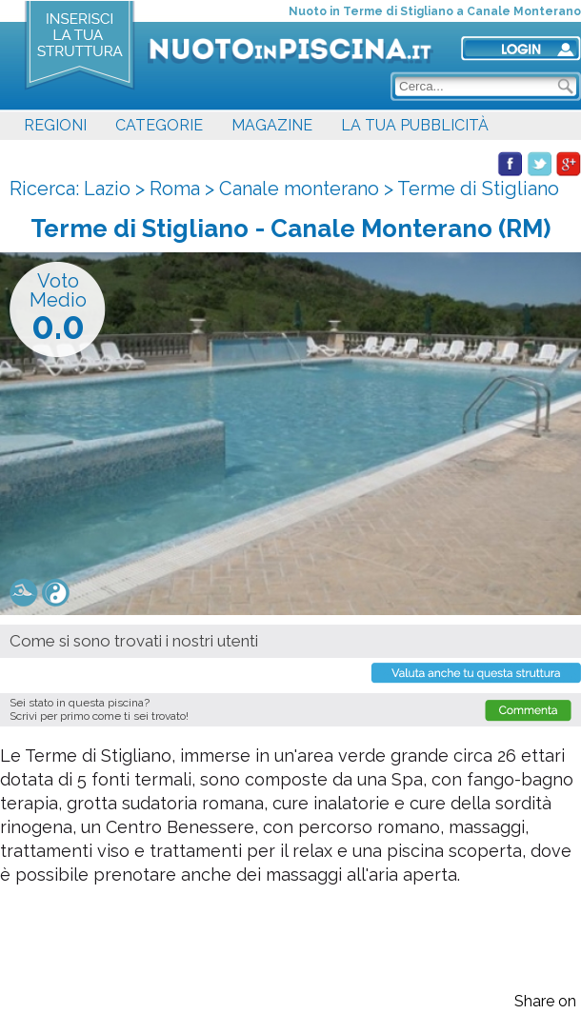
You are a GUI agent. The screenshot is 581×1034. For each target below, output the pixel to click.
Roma (175, 188)
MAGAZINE (271, 125)
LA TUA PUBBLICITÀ (415, 125)
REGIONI (55, 125)
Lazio (107, 188)
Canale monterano (299, 188)
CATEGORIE (159, 125)
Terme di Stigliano (478, 188)
